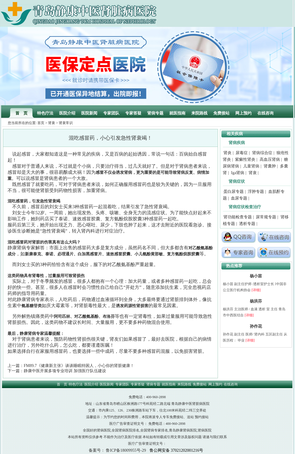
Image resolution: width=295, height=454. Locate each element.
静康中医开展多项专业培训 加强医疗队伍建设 (65, 371)
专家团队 (111, 113)
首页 (40, 123)
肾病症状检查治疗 (245, 207)
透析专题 (247, 224)
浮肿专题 (256, 191)
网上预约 (243, 113)
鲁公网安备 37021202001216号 (176, 450)
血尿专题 (239, 198)
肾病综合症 (262, 153)
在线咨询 (265, 113)
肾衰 (51, 123)
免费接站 (221, 113)
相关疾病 (235, 134)
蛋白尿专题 (233, 191)
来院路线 (199, 113)
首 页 (21, 113)
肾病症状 (237, 181)
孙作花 (256, 326)
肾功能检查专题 (237, 217)
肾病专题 (155, 113)
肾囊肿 (270, 166)
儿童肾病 (251, 166)
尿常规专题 (266, 217)
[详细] (256, 290)
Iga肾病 (237, 173)
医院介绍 (67, 113)
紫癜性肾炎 (245, 159)
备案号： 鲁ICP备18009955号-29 (117, 450)
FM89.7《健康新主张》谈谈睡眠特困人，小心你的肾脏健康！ (79, 365)
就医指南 (177, 113)
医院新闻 (89, 113)
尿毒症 (242, 153)
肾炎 (227, 153)
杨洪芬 (256, 301)
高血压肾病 (270, 159)
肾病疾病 (237, 143)
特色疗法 (45, 113)
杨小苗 (256, 276)
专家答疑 (133, 113)
